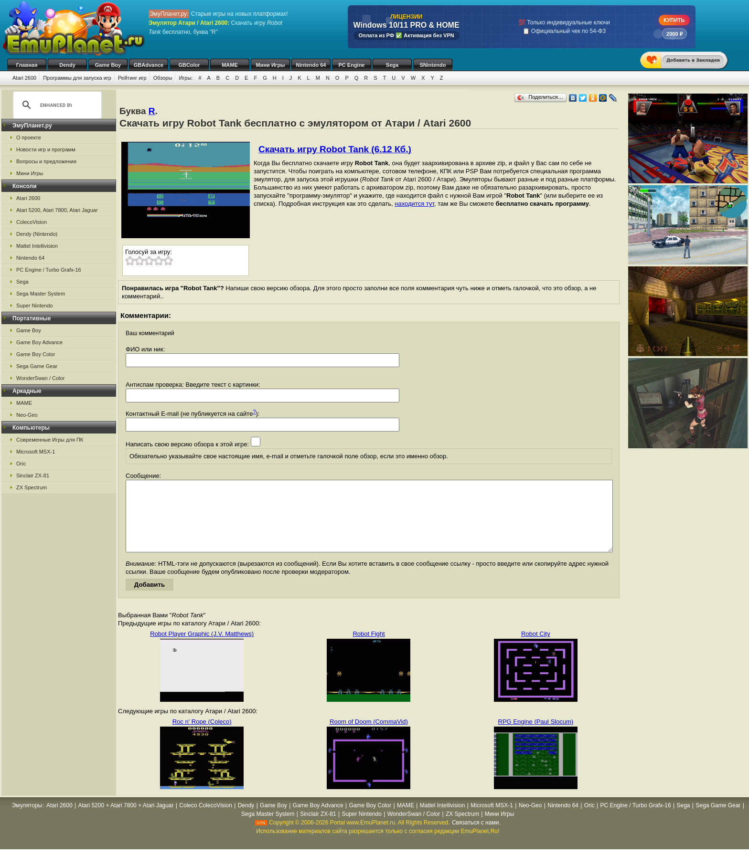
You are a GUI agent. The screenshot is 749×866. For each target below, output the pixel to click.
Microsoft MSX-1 (35, 451)
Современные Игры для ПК (49, 440)
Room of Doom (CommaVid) (369, 735)
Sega (392, 65)
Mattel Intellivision (37, 246)
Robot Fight (369, 648)
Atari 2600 (24, 78)
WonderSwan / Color (40, 378)
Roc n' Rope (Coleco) (202, 735)
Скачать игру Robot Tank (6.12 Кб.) (334, 149)
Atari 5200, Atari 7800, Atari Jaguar (57, 210)
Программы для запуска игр (77, 78)
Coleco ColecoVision (205, 819)
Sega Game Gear (36, 366)
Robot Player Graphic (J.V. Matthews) (202, 648)
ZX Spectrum (31, 487)
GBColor (189, 65)
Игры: (186, 78)
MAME (230, 65)
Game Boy (108, 65)
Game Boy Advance (39, 342)
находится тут (414, 203)
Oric (21, 463)
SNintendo (433, 65)
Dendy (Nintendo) (36, 234)
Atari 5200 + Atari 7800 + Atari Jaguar (125, 819)
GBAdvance (148, 65)
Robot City (535, 648)
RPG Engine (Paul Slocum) (536, 735)
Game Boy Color (35, 354)
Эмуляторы (27, 819)
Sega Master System (40, 293)
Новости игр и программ (45, 149)
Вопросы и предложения (46, 161)
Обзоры (162, 78)
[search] (56, 105)
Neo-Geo (27, 415)
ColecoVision (31, 222)
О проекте (28, 137)
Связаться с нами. (476, 837)
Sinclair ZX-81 (32, 475)
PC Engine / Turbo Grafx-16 (48, 270)
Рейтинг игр (132, 78)
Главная (27, 65)
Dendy (67, 65)
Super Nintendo (34, 305)
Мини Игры (270, 65)
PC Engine (351, 65)
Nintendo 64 (311, 65)
